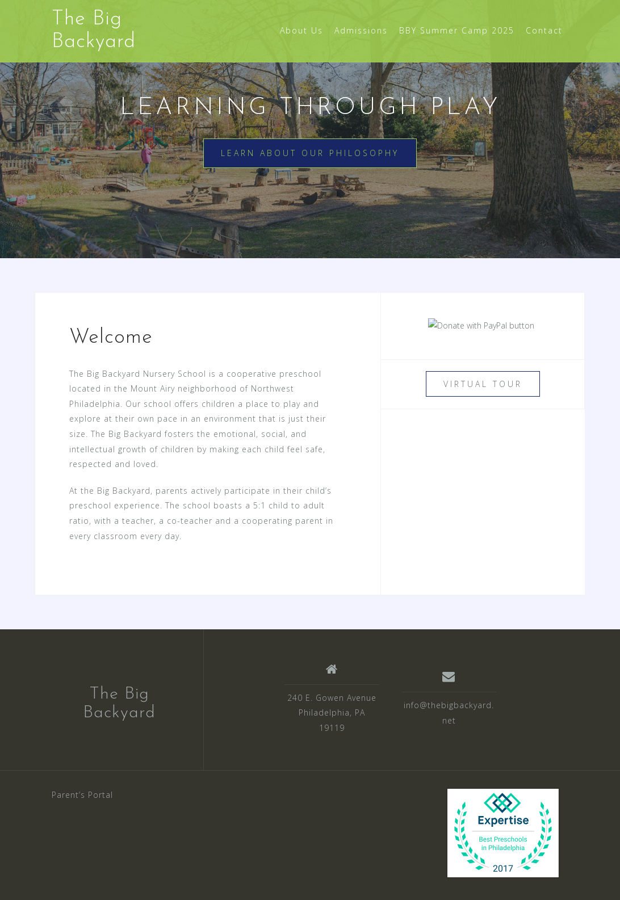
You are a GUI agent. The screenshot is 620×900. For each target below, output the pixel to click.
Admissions (361, 30)
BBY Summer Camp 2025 (456, 30)
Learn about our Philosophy (310, 153)
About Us (301, 30)
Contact (544, 30)
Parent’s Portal (82, 794)
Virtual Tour (482, 383)
